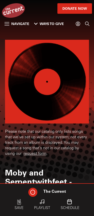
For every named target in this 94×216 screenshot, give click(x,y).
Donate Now (74, 8)
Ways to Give (49, 23)
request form (35, 154)
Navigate (17, 23)
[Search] (87, 24)
